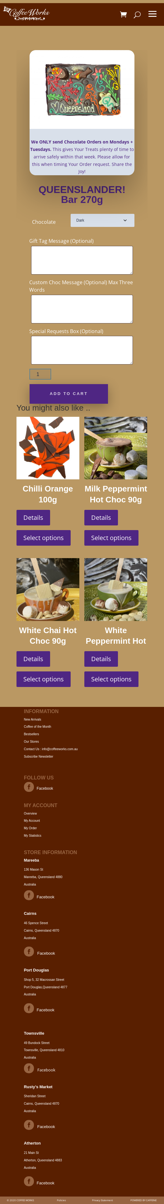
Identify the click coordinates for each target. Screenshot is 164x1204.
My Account (32, 820)
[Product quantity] (40, 374)
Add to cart (69, 393)
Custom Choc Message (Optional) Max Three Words (81, 286)
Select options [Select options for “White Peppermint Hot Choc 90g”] (111, 679)
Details (33, 517)
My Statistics (32, 835)
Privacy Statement (102, 1200)
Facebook (45, 788)
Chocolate (44, 222)
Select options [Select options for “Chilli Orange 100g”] (43, 538)
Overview (30, 813)
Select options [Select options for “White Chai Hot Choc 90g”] (43, 679)
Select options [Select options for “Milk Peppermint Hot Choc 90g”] (111, 538)
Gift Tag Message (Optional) (61, 241)
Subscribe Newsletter (38, 756)
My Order (30, 828)
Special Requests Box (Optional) (66, 331)
